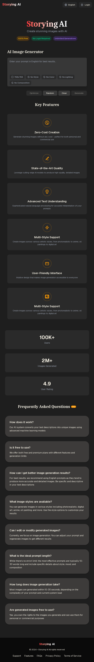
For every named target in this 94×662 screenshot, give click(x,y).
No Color (49, 77)
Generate (79, 93)
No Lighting (66, 77)
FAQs (39, 655)
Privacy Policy (53, 655)
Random (50, 93)
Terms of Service (72, 655)
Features (28, 655)
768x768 (17, 77)
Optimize (34, 93)
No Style (33, 77)
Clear (64, 93)
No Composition (20, 83)
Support (17, 655)
